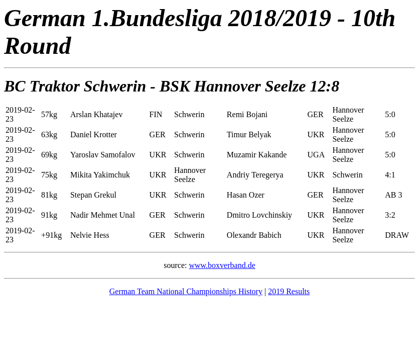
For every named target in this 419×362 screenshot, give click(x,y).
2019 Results (289, 291)
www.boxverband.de (222, 265)
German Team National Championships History (185, 291)
